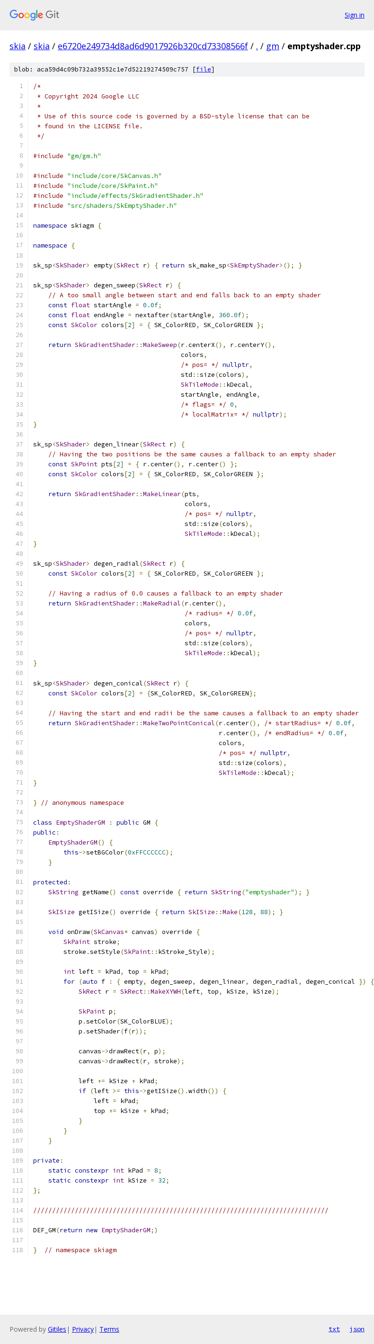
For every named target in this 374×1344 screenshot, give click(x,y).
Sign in (355, 14)
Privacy (83, 1329)
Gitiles (57, 1329)
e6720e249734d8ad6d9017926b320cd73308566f (153, 46)
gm (272, 46)
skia (17, 46)
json (357, 1329)
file (203, 69)
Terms (109, 1329)
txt (334, 1329)
